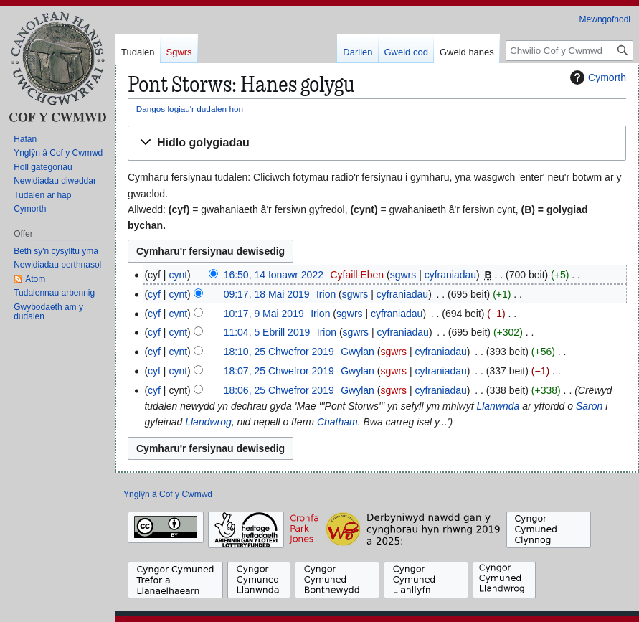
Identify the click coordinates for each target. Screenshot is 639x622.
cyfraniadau (450, 275)
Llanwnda (497, 406)
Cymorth (596, 77)
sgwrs (403, 275)
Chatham (337, 422)
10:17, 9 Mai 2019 (264, 313)
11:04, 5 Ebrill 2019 (267, 332)
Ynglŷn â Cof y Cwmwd (167, 494)
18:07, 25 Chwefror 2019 (279, 371)
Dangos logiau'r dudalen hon (189, 108)
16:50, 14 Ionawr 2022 (273, 275)
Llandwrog (208, 422)
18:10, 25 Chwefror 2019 (279, 351)
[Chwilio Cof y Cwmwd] (569, 50)
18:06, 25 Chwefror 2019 (279, 390)
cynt (178, 275)
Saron (589, 406)
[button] (377, 143)
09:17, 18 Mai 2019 (267, 294)
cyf (154, 294)
